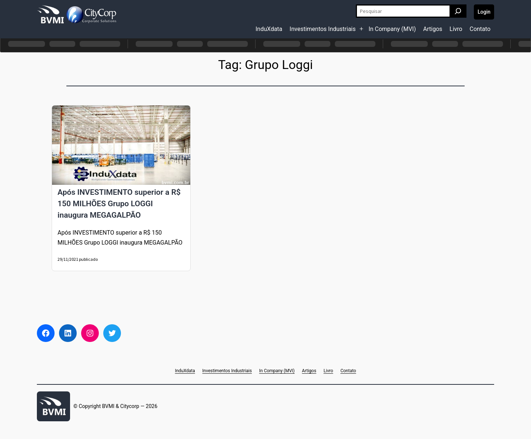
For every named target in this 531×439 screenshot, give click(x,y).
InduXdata (269, 28)
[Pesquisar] (458, 11)
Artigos (432, 28)
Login (484, 12)
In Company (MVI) (392, 28)
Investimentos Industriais (322, 28)
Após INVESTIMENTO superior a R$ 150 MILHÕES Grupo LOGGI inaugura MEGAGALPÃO (119, 204)
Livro (456, 28)
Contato (479, 28)
